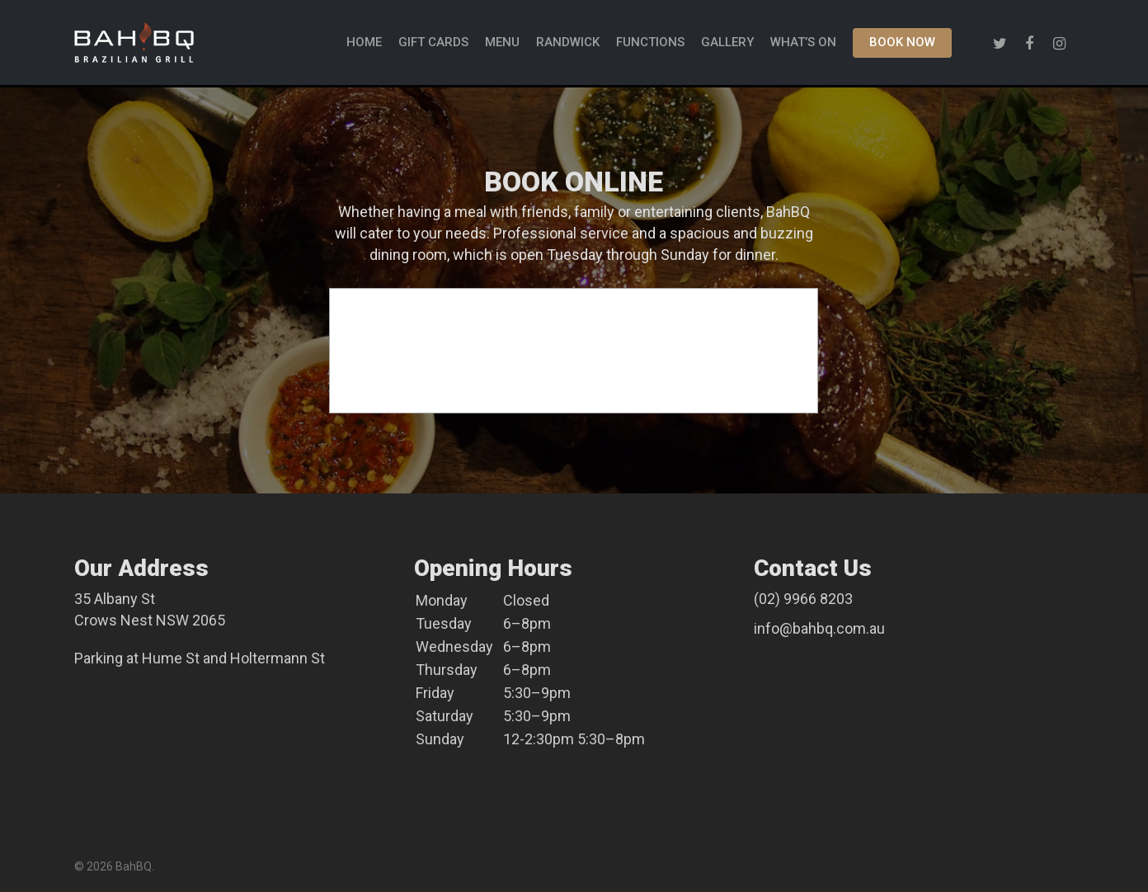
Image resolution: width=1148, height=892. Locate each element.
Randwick (568, 44)
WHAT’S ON (803, 44)
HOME (364, 44)
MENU (502, 44)
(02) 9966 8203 (803, 598)
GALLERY (727, 44)
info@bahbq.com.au (819, 628)
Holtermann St (277, 658)
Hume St (171, 658)
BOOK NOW (902, 44)
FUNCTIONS (650, 44)
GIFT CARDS (433, 44)
